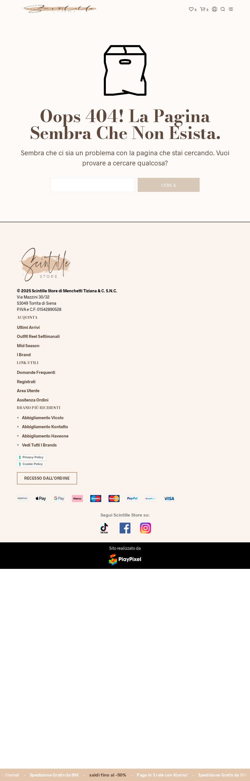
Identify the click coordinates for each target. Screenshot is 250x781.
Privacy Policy (33, 457)
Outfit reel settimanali (38, 336)
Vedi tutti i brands (39, 444)
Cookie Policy (33, 464)
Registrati (26, 381)
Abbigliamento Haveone (45, 435)
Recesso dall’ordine (47, 478)
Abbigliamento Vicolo (43, 417)
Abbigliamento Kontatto (45, 426)
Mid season (28, 345)
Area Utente (28, 390)
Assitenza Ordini (32, 399)
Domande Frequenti (36, 372)
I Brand (24, 354)
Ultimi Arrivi (28, 327)
